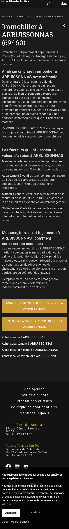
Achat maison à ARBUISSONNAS (23, 337)
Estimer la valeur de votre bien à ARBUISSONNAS (34, 324)
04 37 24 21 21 (22, 434)
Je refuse (34, 512)
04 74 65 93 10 (22, 455)
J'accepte (11, 512)
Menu (63, 3)
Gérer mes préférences (15, 521)
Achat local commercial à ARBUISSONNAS (30, 356)
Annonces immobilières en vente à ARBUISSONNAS (34, 306)
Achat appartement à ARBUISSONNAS (27, 343)
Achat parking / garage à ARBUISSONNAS (30, 350)
